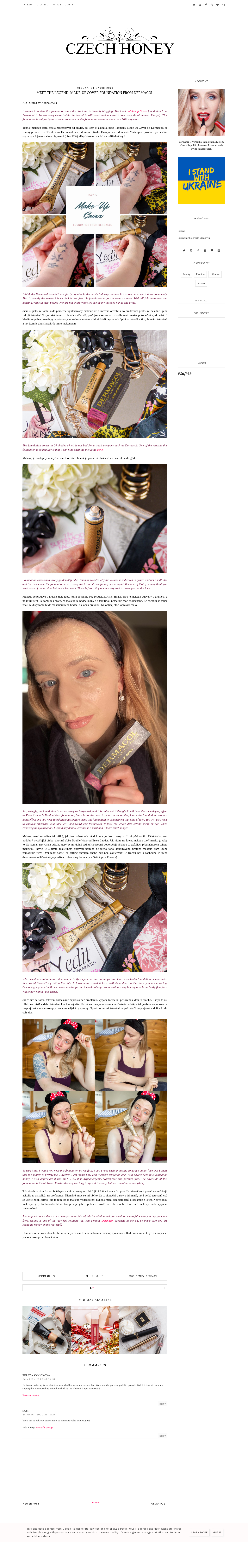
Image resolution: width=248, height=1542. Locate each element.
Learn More (199, 1532)
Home (95, 1502)
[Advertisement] (201, 444)
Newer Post (31, 1503)
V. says (28, 4)
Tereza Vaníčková (36, 1375)
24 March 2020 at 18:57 (38, 1379)
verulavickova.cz (201, 218)
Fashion (56, 4)
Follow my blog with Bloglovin (194, 238)
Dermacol (108, 1220)
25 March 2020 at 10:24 (39, 1414)
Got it (217, 1532)
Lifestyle (42, 4)
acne (100, 449)
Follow (181, 231)
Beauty (69, 4)
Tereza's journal (30, 1395)
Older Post (159, 1503)
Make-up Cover (137, 111)
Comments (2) (47, 1276)
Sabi (25, 1411)
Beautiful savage (44, 1427)
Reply (162, 1403)
